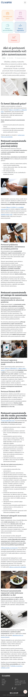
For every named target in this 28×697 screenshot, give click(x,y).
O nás (3, 679)
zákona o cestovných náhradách (17, 567)
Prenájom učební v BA (20, 681)
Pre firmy (4, 681)
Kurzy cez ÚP (18, 684)
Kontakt (3, 683)
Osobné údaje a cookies (20, 683)
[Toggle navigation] (25, 2)
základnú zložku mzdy (6, 214)
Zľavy (3, 684)
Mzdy (4, 58)
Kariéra (16, 679)
